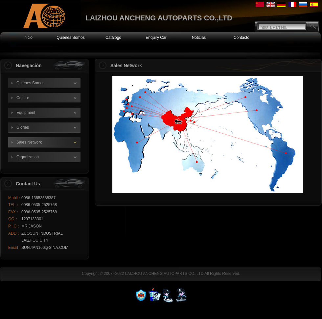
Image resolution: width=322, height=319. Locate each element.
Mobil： (14, 198)
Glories (22, 127)
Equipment (25, 112)
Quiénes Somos (30, 83)
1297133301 (32, 219)
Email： (14, 247)
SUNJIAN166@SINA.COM (44, 247)
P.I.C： (14, 226)
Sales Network (29, 142)
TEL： (13, 204)
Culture (22, 97)
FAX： (14, 212)
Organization (27, 157)
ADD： (14, 233)
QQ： (13, 219)
